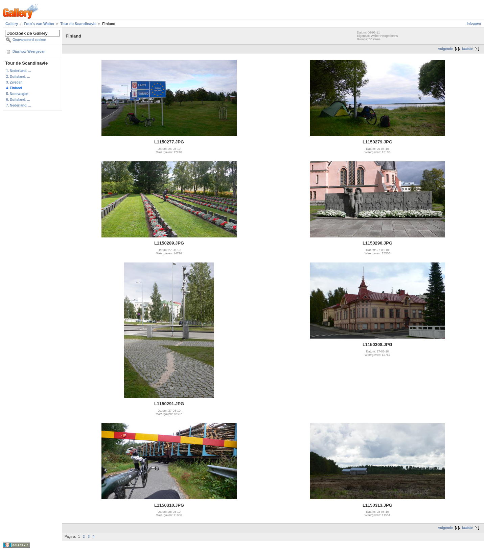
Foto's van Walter (39, 24)
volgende (445, 49)
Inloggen (474, 23)
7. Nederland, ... (18, 105)
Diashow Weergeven (29, 51)
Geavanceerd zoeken (29, 40)
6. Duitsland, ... (18, 99)
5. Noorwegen (17, 94)
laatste (467, 49)
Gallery (11, 24)
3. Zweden (14, 82)
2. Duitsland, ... (18, 76)
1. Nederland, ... (18, 71)
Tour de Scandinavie (78, 24)
